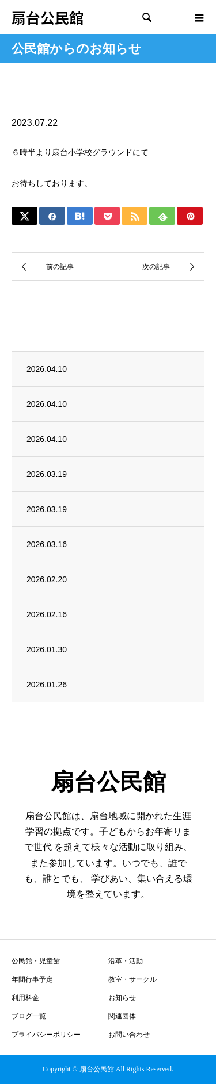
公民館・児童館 (36, 961)
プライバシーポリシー (46, 1035)
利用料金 (25, 998)
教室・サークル (132, 979)
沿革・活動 (125, 961)
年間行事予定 (32, 979)
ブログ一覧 (29, 1016)
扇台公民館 (48, 17)
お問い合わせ (129, 1035)
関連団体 (122, 1016)
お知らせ (122, 998)
